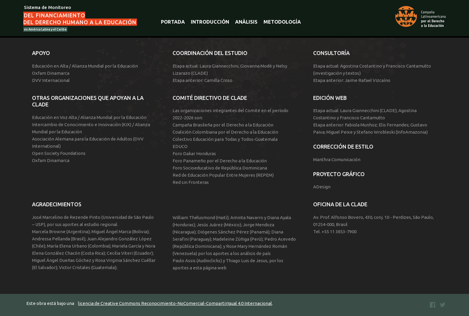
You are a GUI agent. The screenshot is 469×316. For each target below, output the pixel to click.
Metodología (282, 22)
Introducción (210, 22)
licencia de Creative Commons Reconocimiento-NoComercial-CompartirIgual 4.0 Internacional (175, 303)
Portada (173, 22)
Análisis (246, 22)
